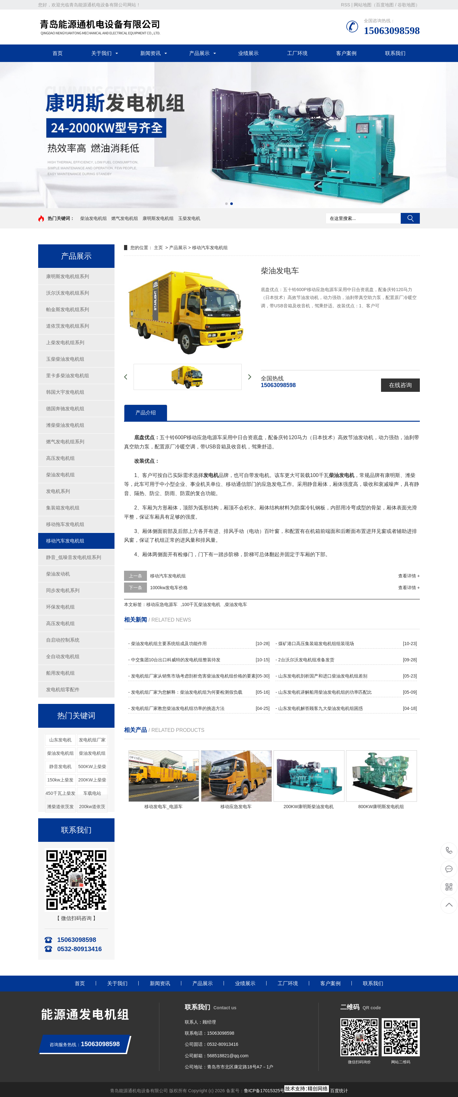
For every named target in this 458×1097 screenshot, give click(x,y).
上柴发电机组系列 (65, 342)
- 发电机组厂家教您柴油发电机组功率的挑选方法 (176, 708)
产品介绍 (145, 412)
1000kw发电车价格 (169, 587)
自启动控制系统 (63, 640)
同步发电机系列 (63, 590)
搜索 (410, 218)
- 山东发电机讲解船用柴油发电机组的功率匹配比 (323, 692)
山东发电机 (60, 739)
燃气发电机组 (124, 218)
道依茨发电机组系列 (67, 326)
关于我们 (101, 53)
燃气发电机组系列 (65, 441)
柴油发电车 (236, 604)
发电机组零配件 (63, 689)
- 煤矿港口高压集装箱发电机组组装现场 (314, 643)
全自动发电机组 (63, 656)
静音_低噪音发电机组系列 (73, 557)
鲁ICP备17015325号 (264, 1090)
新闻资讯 (150, 53)
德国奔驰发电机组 (65, 408)
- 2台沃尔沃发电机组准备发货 (304, 659)
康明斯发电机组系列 (67, 276)
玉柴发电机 (189, 218)
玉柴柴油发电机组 (65, 359)
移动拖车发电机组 (65, 524)
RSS (345, 4)
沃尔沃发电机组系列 (67, 293)
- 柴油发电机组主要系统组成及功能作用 (167, 643)
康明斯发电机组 (158, 218)
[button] (226, 203)
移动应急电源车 (161, 604)
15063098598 (449, 850)
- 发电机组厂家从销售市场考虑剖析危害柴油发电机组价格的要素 (192, 675)
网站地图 (362, 4)
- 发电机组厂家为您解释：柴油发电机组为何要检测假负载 (185, 692)
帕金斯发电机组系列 (67, 309)
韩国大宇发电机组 (65, 392)
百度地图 (385, 4)
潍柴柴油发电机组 (65, 425)
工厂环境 (297, 53)
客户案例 (346, 53)
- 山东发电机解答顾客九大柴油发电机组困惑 (319, 708)
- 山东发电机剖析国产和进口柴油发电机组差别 (321, 675)
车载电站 (92, 793)
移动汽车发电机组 (65, 540)
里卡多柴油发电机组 (67, 375)
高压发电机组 (60, 458)
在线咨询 (400, 385)
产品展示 (199, 53)
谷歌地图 (406, 4)
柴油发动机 (58, 573)
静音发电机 (60, 766)
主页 (158, 247)
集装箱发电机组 (63, 507)
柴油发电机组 (93, 218)
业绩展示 (248, 53)
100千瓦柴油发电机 (201, 604)
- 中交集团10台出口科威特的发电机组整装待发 (174, 659)
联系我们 (395, 53)
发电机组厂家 (92, 739)
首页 (57, 53)
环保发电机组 (60, 607)
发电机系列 (58, 491)
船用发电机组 (60, 673)
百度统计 (339, 1090)
